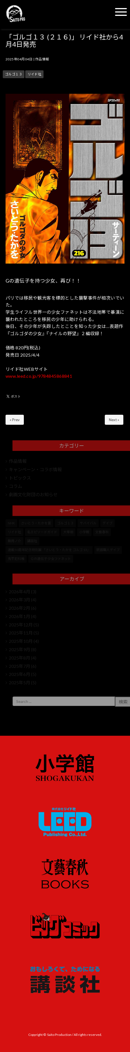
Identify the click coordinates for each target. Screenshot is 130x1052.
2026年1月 (19, 616)
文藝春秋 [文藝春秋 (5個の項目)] (102, 532)
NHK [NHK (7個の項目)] (11, 523)
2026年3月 (19, 599)
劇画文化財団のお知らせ (33, 494)
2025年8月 (19, 657)
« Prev (15, 420)
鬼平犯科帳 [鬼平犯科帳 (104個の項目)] (16, 559)
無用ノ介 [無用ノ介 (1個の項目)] (14, 541)
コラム (15, 486)
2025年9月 (19, 649)
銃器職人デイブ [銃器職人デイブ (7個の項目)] (108, 550)
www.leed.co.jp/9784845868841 (39, 376)
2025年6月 (19, 674)
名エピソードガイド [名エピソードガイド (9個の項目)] (42, 532)
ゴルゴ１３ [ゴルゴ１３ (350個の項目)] (65, 523)
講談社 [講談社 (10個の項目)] (32, 541)
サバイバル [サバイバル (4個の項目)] (88, 523)
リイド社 (34, 74)
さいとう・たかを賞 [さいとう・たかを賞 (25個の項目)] (36, 523)
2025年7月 (19, 666)
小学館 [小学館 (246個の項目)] (84, 532)
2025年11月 (21, 632)
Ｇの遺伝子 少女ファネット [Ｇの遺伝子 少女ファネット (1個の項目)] (50, 559)
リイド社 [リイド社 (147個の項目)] (14, 532)
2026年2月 (19, 608)
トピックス (20, 477)
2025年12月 (21, 624)
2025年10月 (21, 641)
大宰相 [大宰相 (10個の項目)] (68, 532)
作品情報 (42, 59)
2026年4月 (19, 591)
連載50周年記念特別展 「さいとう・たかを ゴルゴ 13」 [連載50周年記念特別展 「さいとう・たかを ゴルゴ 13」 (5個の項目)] (49, 550)
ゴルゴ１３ (13, 74)
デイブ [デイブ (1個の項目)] (108, 523)
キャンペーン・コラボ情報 (35, 469)
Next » (114, 420)
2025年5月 (19, 682)
